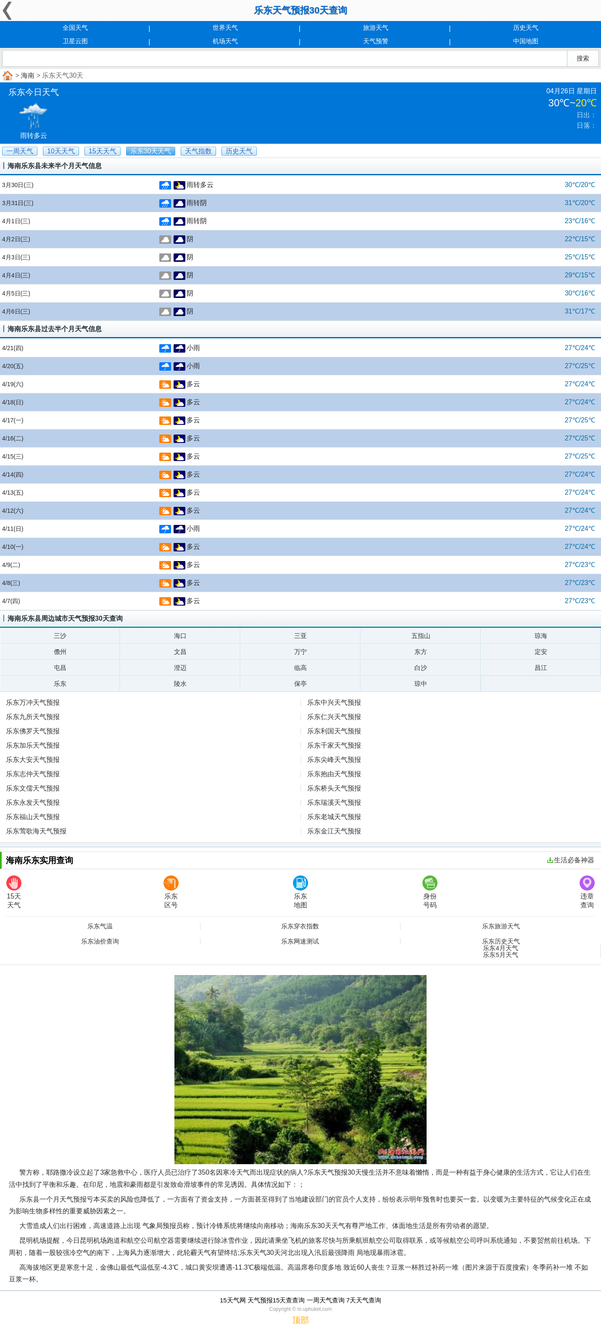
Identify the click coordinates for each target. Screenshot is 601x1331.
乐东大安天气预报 (33, 759)
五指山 (420, 635)
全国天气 (75, 27)
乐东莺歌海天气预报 (36, 831)
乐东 (60, 683)
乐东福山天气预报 (33, 816)
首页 (6, 75)
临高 (300, 667)
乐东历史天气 (501, 941)
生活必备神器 (570, 860)
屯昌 (60, 667)
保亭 (300, 683)
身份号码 (430, 892)
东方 (420, 651)
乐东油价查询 (100, 941)
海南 (27, 75)
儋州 (60, 651)
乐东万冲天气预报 (33, 702)
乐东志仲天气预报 (33, 774)
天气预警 (375, 41)
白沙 (420, 667)
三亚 (300, 635)
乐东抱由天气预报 (334, 774)
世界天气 (225, 27)
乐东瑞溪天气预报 (334, 802)
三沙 (60, 635)
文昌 (180, 651)
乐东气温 (100, 926)
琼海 (541, 635)
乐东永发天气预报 (33, 802)
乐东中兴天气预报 (334, 702)
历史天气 (525, 27)
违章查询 (587, 892)
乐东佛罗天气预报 (33, 731)
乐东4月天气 (500, 948)
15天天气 (13, 892)
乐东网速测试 (300, 941)
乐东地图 (300, 892)
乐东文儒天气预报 (33, 788)
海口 (180, 635)
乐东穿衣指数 (300, 926)
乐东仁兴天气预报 (334, 716)
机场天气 (225, 41)
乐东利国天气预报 (334, 731)
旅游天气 (375, 27)
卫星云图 (75, 41)
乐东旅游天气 (501, 926)
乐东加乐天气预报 (33, 745)
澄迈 (180, 667)
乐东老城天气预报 (334, 816)
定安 (541, 651)
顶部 (300, 1320)
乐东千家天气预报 (334, 745)
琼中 (420, 683)
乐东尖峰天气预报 (334, 759)
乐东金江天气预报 (334, 831)
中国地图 (525, 41)
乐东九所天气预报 (33, 716)
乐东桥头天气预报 (334, 788)
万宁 (300, 651)
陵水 (180, 683)
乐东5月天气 (500, 954)
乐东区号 (171, 892)
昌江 (541, 667)
